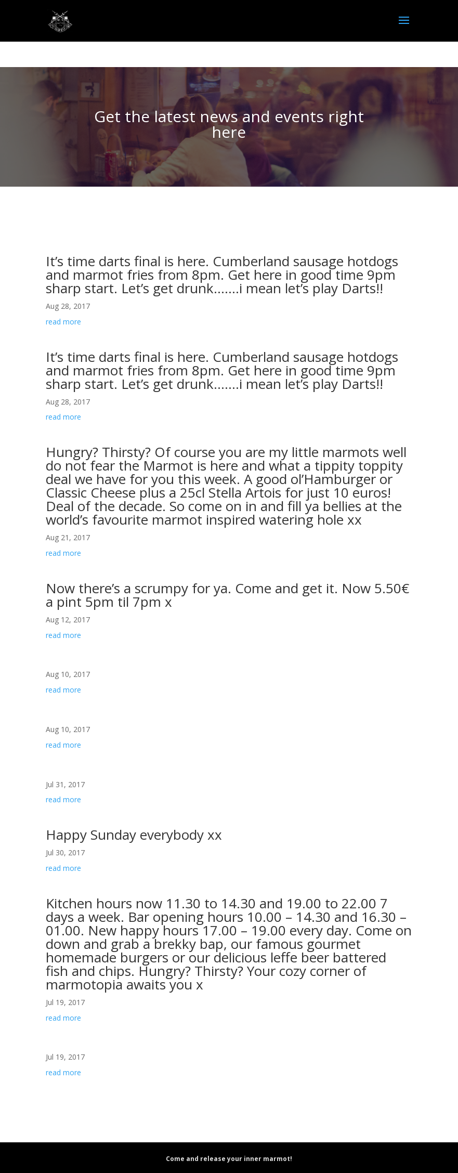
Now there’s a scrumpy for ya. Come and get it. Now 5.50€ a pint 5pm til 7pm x (227, 595)
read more (63, 322)
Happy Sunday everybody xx (134, 834)
